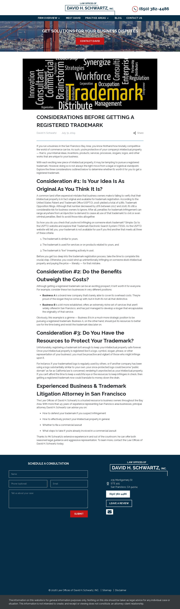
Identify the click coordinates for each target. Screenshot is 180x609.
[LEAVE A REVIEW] (119, 503)
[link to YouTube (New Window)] (109, 511)
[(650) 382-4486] (118, 494)
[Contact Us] (134, 18)
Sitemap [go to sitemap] (107, 590)
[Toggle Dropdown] (59, 18)
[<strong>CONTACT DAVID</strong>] (90, 41)
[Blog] (118, 18)
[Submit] (79, 513)
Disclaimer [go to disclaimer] (120, 590)
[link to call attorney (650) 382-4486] (150, 9)
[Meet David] (73, 18)
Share (138, 133)
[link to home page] (90, 8)
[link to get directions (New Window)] (124, 483)
